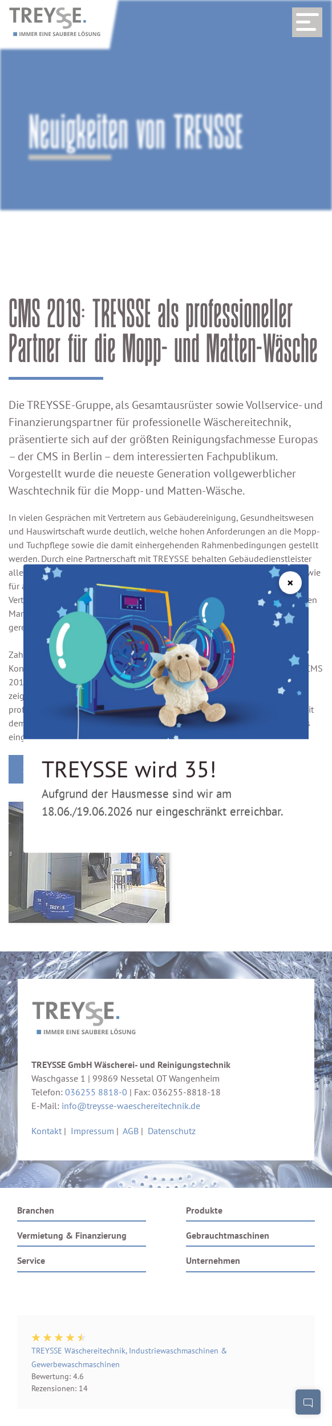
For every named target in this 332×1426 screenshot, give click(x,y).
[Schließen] (290, 563)
